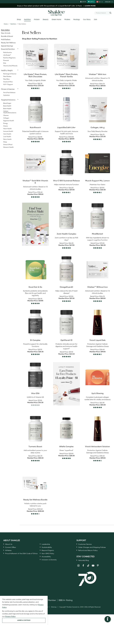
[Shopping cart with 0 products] (91, 1)
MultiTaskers (5, 39)
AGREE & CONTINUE (23, 620)
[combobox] (102, 12)
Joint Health (7, 134)
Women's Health (8, 147)
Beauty (45, 19)
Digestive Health (8, 120)
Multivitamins (7, 52)
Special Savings (7, 46)
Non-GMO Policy (50, 556)
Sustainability (48, 548)
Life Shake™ (7, 55)
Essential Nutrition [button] (8, 49)
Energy (5, 123)
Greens (5, 126)
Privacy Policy (10, 616)
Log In (83, 1)
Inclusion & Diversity (51, 564)
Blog (85, 567)
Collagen (6, 118)
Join (95, 19)
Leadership (47, 544)
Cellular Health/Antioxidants (9, 112)
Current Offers (12, 548)
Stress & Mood (7, 144)
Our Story (87, 19)
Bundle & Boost (7, 36)
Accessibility (47, 560)
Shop (19, 19)
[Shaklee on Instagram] (78, 573)
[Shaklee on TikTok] (88, 571)
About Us (9, 544)
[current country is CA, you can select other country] (99, 1)
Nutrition (27, 19)
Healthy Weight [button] (7, 70)
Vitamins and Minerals (10, 66)
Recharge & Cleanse (9, 74)
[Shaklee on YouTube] (93, 573)
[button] (108, 619)
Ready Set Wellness (8, 43)
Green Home (56, 19)
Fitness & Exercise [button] (7, 89)
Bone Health (7, 106)
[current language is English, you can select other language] (109, 1)
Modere (67, 19)
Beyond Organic (49, 552)
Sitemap (54, 614)
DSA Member (49, 607)
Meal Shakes (7, 76)
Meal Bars (6, 79)
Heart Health (7, 128)
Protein (36, 19)
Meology (76, 19)
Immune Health (8, 131)
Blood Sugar (7, 103)
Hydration (6, 95)
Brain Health (7, 108)
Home (6, 24)
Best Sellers (5, 30)
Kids (4, 63)
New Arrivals (5, 33)
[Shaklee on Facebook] (83, 573)
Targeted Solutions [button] (8, 100)
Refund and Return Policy (90, 556)
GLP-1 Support (8, 84)
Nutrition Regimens (9, 58)
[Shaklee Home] (57, 13)
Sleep (5, 142)
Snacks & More (8, 82)
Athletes (9, 552)
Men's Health (7, 139)
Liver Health (7, 136)
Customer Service (86, 544)
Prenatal (6, 60)
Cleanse (5, 115)
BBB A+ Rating (66, 607)
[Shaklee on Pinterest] (98, 573)
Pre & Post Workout (9, 92)
